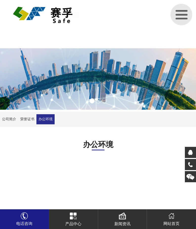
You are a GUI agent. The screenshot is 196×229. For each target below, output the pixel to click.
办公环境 (45, 121)
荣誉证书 (27, 121)
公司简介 (9, 121)
